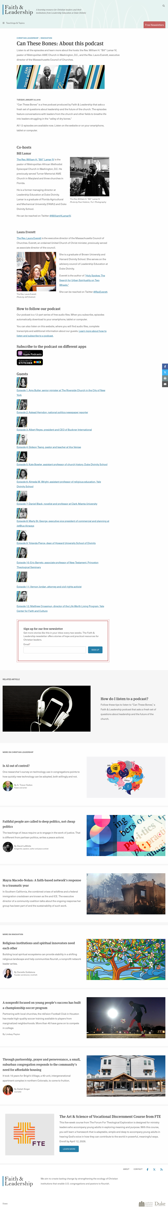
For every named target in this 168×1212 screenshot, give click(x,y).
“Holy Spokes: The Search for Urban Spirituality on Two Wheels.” (82, 280)
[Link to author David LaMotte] (8, 847)
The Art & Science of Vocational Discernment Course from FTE (110, 1116)
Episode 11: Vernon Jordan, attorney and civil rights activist (49, 586)
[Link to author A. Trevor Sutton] (8, 786)
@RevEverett (100, 292)
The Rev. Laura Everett (29, 238)
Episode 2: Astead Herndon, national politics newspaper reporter (52, 412)
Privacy (5, 1203)
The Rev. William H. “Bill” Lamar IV (35, 159)
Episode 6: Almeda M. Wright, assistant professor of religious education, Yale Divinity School (59, 480)
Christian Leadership (27, 38)
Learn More (69, 1148)
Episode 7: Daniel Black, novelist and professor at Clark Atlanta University (57, 503)
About (126, 1169)
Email (26, 644)
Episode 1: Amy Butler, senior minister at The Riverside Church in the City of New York (61, 388)
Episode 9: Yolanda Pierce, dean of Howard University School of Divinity (56, 543)
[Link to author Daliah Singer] (8, 1090)
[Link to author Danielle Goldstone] (8, 973)
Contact (138, 1169)
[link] (47, 708)
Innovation (46, 38)
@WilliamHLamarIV (60, 215)
